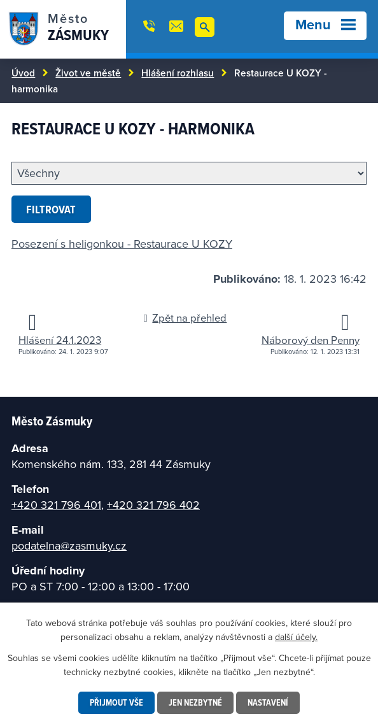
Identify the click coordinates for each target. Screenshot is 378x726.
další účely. (296, 636)
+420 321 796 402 (153, 505)
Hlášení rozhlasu (177, 73)
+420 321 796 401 (56, 505)
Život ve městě (88, 73)
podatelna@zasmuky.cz (69, 545)
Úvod (23, 73)
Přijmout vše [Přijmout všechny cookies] (116, 702)
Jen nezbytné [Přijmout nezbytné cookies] (195, 702)
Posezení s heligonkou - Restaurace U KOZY (121, 244)
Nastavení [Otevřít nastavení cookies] (268, 702)
